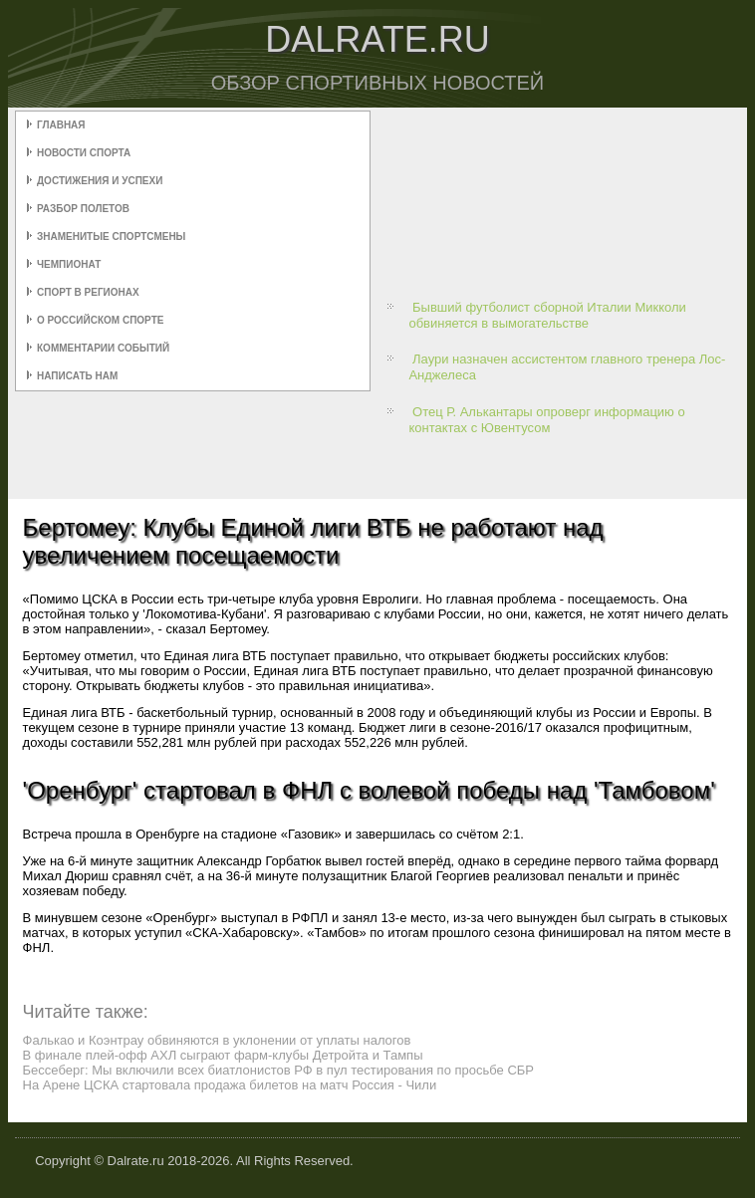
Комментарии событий (103, 348)
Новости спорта (83, 152)
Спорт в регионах (88, 292)
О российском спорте (100, 320)
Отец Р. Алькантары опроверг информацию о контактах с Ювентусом (546, 419)
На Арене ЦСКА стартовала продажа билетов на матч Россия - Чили (230, 1085)
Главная (61, 125)
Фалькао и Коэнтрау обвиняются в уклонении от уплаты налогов (217, 1040)
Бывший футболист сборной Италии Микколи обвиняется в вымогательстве (546, 315)
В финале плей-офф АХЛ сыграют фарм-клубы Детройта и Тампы (223, 1055)
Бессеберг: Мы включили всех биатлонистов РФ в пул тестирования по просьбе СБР (278, 1070)
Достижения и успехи (99, 180)
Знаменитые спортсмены (111, 236)
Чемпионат (69, 264)
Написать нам (77, 375)
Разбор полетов (83, 208)
